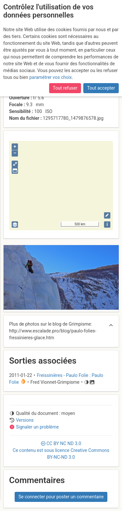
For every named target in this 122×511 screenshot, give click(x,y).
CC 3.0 (61, 450)
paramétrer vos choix (50, 77)
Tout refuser (65, 88)
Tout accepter (101, 88)
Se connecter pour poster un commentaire (61, 496)
